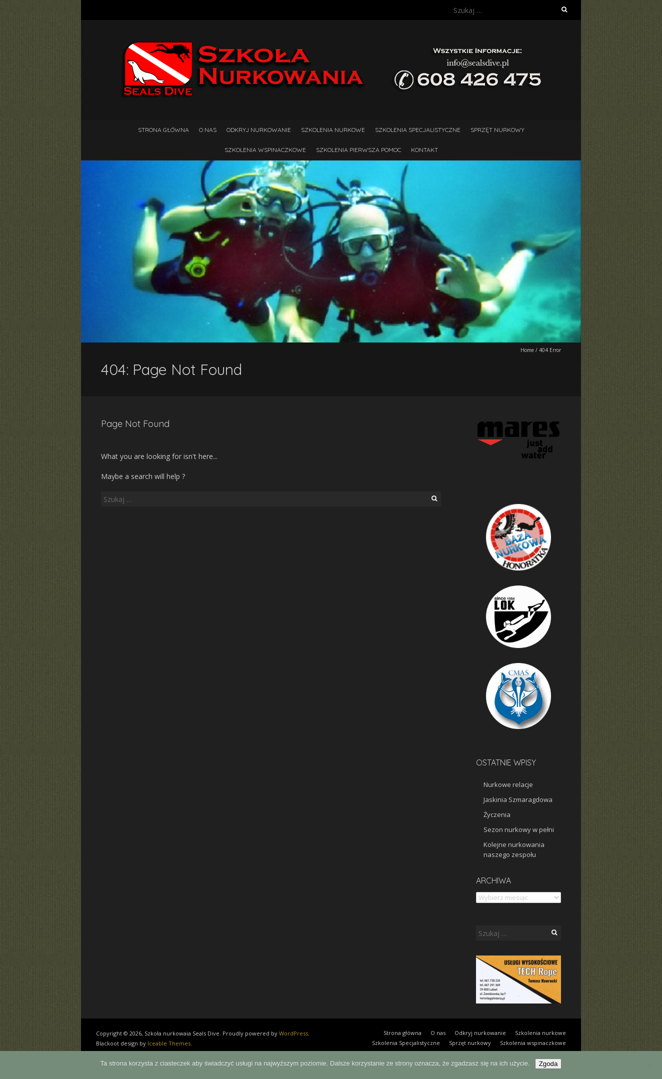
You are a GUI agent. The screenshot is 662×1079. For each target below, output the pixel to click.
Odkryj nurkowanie (258, 130)
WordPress (293, 1033)
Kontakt (424, 150)
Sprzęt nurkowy (497, 130)
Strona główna (163, 130)
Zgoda (548, 1064)
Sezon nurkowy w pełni (519, 829)
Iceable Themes (169, 1043)
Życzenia (497, 814)
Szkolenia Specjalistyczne (417, 130)
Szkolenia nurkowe (333, 130)
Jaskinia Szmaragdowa (518, 799)
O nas (207, 130)
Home (527, 350)
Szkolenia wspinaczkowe (265, 150)
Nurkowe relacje (508, 784)
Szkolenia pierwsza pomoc (358, 150)
